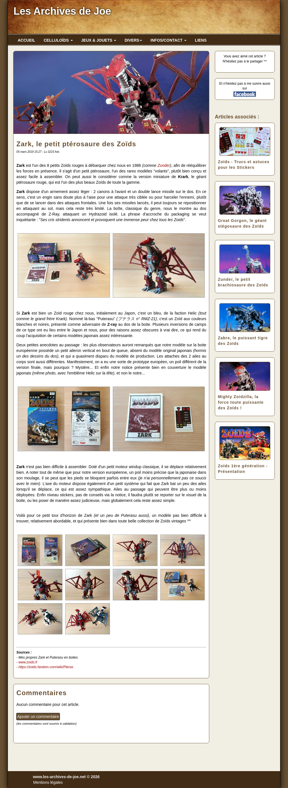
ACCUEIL (26, 40)
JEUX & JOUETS (98, 40)
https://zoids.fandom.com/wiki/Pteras (46, 667)
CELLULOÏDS (58, 40)
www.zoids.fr (28, 662)
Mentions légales (48, 782)
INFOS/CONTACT (168, 40)
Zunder (164, 165)
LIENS (200, 40)
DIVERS (133, 40)
